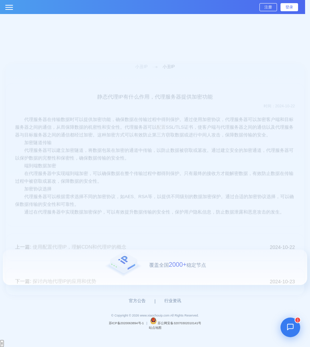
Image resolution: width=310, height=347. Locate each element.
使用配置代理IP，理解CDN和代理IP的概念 (79, 254)
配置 (161, 134)
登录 (289, 7)
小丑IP (141, 74)
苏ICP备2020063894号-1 (126, 323)
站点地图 (155, 327)
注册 (268, 7)
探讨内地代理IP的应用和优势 (64, 288)
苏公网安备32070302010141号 (179, 323)
